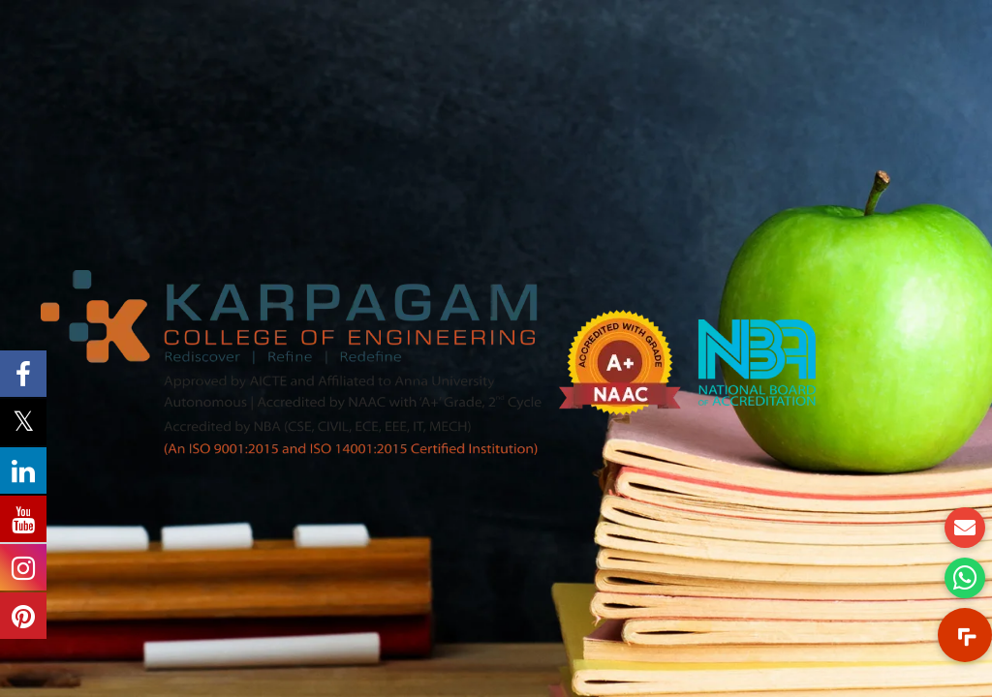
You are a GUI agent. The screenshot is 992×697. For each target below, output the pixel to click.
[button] (965, 635)
